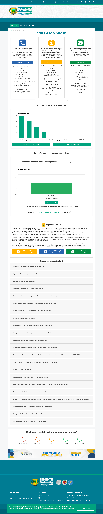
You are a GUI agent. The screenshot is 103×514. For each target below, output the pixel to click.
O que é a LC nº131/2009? (22, 370)
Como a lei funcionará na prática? (24, 281)
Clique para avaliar (51, 202)
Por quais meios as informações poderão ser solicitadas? (32, 333)
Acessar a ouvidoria (23, 62)
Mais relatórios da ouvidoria (31, 144)
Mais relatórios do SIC (71, 144)
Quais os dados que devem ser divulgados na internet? (31, 377)
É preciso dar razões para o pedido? (25, 274)
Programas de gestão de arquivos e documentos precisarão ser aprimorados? (38, 296)
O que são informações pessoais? (24, 318)
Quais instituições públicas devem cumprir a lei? (29, 266)
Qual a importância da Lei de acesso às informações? (30, 392)
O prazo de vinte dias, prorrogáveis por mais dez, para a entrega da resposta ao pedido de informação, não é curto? (51, 399)
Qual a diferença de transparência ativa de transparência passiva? (35, 303)
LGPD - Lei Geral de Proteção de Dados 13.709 (47, 212)
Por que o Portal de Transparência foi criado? (28, 414)
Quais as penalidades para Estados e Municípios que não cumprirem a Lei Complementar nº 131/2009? (47, 355)
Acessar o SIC (51, 62)
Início (11, 30)
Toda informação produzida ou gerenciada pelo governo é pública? (35, 362)
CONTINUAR (86, 508)
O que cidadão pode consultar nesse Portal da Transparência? (33, 311)
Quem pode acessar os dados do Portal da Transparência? (32, 406)
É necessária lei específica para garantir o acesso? (30, 340)
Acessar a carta (80, 62)
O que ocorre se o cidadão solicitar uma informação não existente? (35, 347)
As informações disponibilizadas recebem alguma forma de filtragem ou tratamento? (41, 384)
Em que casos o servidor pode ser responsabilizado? (30, 421)
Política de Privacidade (40, 508)
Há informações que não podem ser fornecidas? (29, 288)
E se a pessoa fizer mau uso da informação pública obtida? (32, 325)
